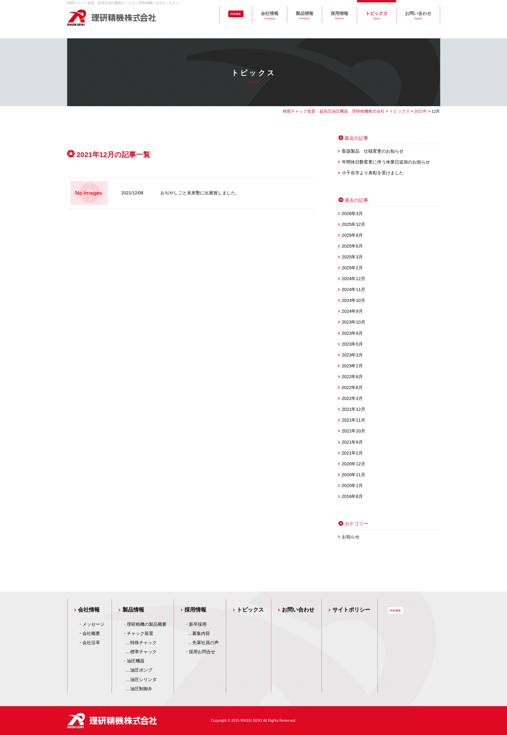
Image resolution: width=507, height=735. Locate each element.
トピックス (377, 15)
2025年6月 (352, 246)
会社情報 (269, 15)
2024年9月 (352, 311)
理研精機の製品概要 (147, 624)
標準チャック (143, 651)
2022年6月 (352, 387)
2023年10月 (353, 322)
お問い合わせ (418, 15)
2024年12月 (353, 278)
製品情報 (304, 15)
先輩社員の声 (205, 642)
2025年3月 (352, 256)
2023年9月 (352, 333)
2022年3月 (352, 398)
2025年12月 (353, 224)
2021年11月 (353, 420)
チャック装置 (140, 633)
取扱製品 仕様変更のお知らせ (373, 151)
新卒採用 (198, 624)
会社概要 (91, 633)
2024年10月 (353, 300)
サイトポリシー (351, 610)
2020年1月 (352, 485)
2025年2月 (352, 267)
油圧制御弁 (141, 688)
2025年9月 (352, 235)
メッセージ (93, 624)
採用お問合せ (202, 651)
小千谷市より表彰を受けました (373, 172)
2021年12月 (353, 409)
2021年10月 (353, 430)
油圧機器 (135, 660)
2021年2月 (352, 453)
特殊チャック (143, 642)
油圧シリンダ (143, 679)
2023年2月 (352, 365)
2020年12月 (353, 463)
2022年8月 (352, 376)
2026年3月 (352, 213)
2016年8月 (352, 496)
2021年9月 (352, 442)
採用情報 (339, 15)
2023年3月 (352, 354)
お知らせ (350, 536)
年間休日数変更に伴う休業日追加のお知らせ (386, 162)
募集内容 (201, 633)
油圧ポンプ (141, 670)
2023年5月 (352, 344)
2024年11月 (353, 289)
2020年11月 (353, 474)
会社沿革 (91, 642)
